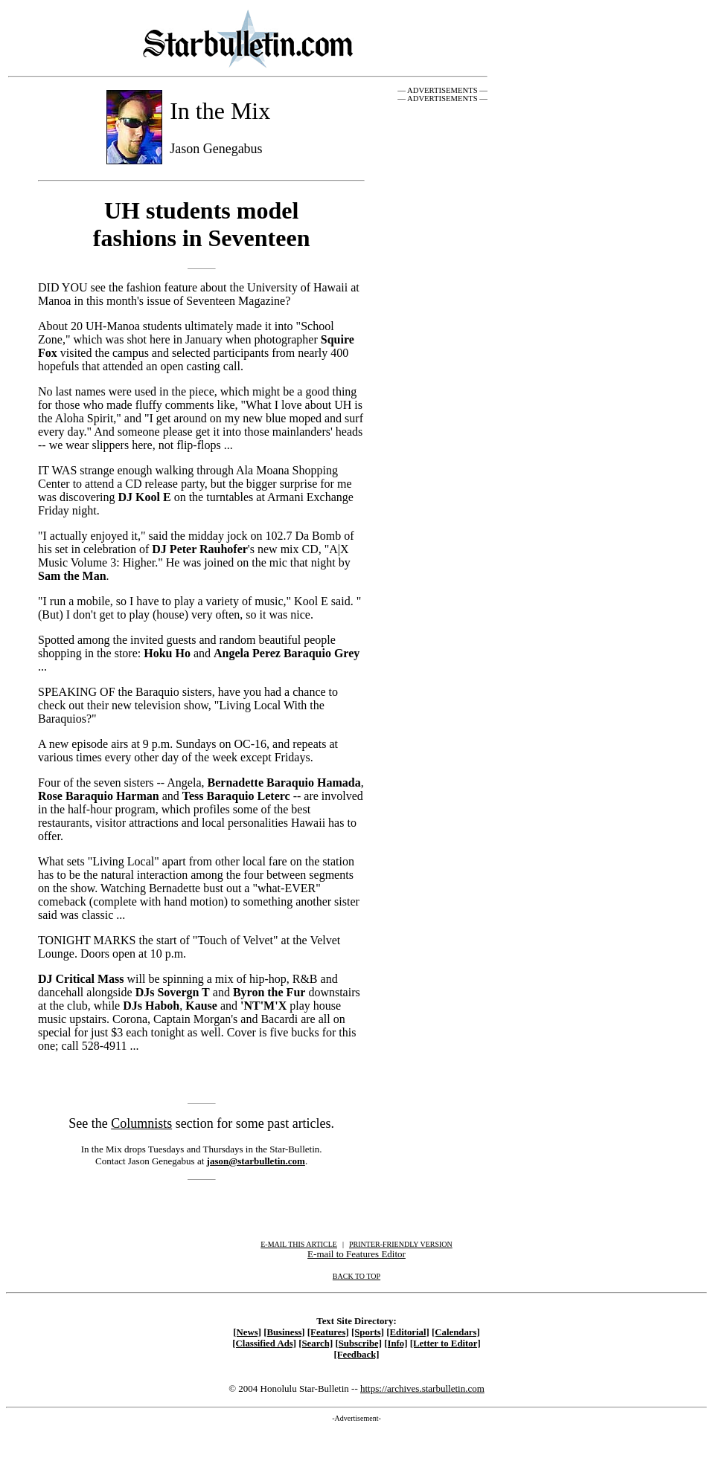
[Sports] (367, 1332)
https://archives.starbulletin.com (422, 1388)
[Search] (315, 1343)
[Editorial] (407, 1332)
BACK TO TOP (356, 1276)
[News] (247, 1332)
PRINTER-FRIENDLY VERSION (401, 1244)
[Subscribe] (358, 1343)
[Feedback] (356, 1354)
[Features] (328, 1332)
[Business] (283, 1332)
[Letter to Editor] (445, 1343)
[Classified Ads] (264, 1343)
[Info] (395, 1343)
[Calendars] (456, 1332)
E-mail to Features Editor (356, 1253)
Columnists (141, 1123)
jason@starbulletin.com (256, 1161)
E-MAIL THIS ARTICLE (298, 1244)
